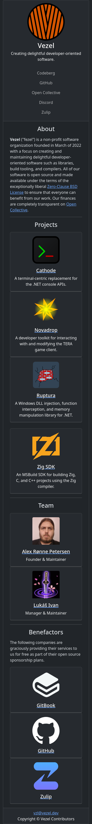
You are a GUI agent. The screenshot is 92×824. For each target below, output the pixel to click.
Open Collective (46, 92)
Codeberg (46, 73)
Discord (46, 102)
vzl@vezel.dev (46, 813)
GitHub (45, 83)
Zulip (45, 112)
